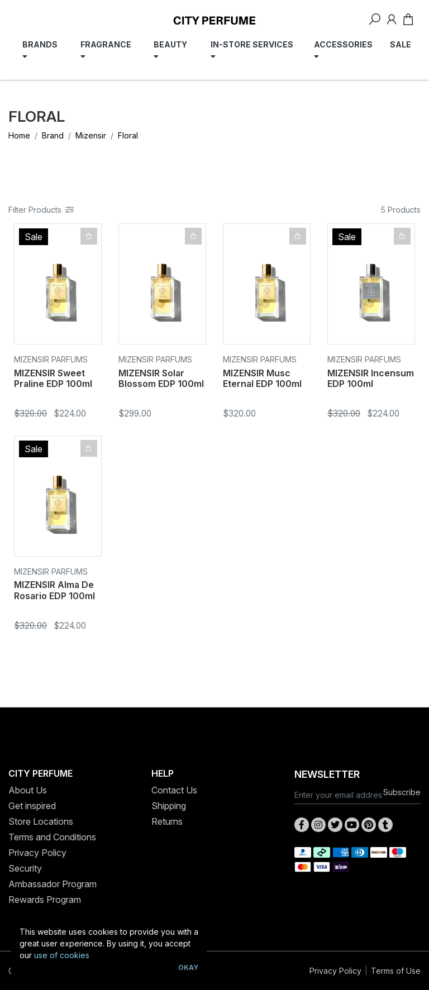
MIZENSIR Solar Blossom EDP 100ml (161, 378)
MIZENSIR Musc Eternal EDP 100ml (262, 378)
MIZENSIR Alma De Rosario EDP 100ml (54, 590)
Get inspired (32, 805)
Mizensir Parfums (51, 359)
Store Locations (40, 821)
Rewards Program (44, 899)
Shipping (168, 805)
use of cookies (61, 955)
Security (25, 868)
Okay (188, 967)
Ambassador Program (52, 883)
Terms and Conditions (52, 837)
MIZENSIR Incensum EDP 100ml (370, 378)
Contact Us (174, 790)
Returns (167, 821)
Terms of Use (396, 970)
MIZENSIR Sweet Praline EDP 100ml (53, 378)
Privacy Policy (37, 852)
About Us (27, 790)
